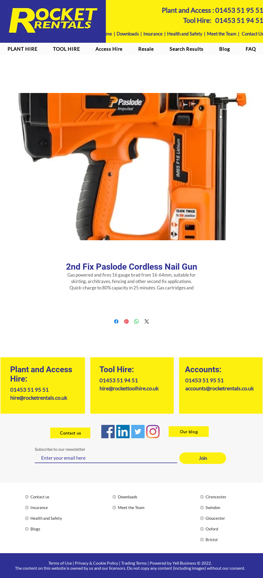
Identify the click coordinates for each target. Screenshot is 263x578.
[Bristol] (219, 539)
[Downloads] (131, 496)
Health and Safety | (187, 34)
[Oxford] (219, 528)
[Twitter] (138, 431)
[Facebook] (108, 431)
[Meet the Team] (131, 507)
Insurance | (155, 34)
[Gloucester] (219, 518)
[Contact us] (70, 433)
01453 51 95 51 (29, 389)
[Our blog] (189, 431)
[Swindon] (219, 507)
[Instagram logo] (153, 431)
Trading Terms (134, 562)
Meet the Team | (224, 34)
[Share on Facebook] (116, 321)
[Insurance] (44, 507)
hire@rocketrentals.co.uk (38, 397)
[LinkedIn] (123, 431)
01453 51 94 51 (118, 380)
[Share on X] (147, 321)
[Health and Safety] (44, 518)
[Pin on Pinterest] (126, 321)
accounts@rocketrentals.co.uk (219, 388)
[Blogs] (44, 528)
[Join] (202, 458)
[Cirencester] (219, 496)
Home (106, 34)
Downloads (128, 34)
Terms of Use (60, 562)
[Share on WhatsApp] (136, 321)
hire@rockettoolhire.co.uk (128, 388)
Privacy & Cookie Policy (96, 562)
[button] (109, 49)
